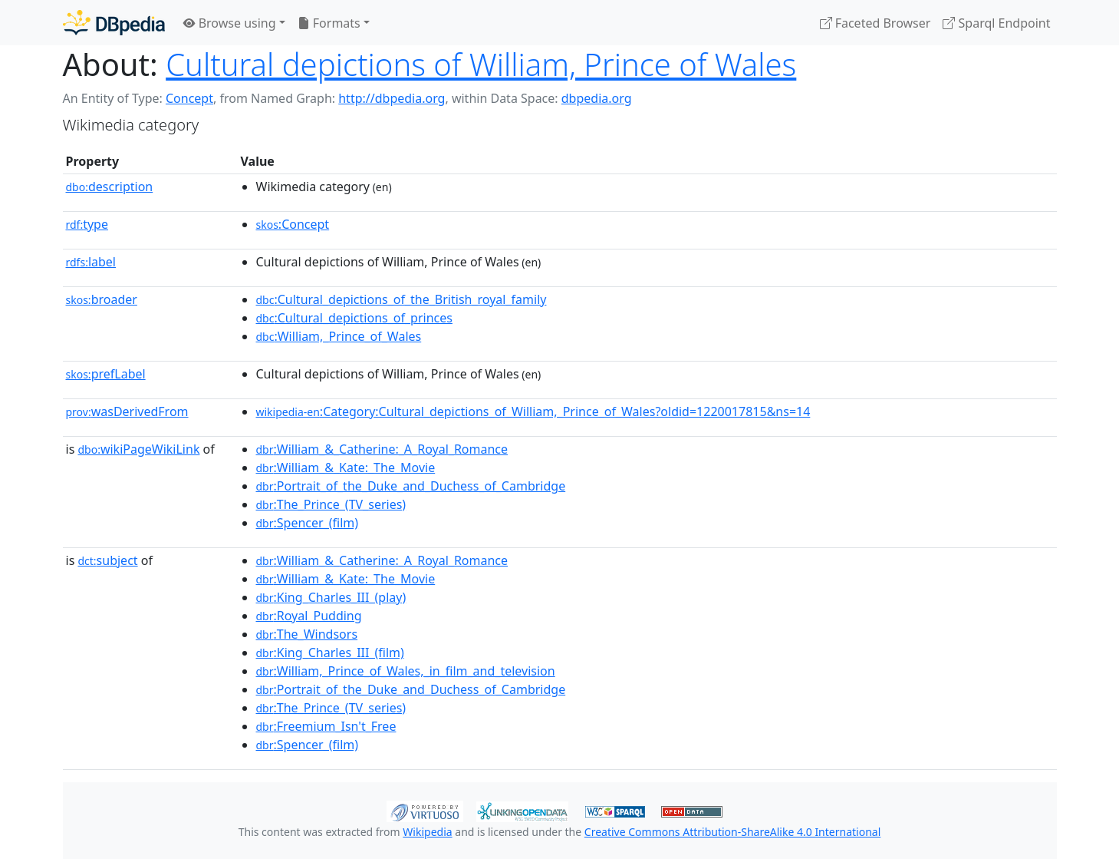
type (87, 224)
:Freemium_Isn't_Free (326, 726)
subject (107, 560)
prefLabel (106, 373)
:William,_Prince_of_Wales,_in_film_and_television (405, 670)
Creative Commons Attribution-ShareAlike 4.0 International (732, 831)
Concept (189, 98)
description (109, 186)
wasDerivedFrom (127, 411)
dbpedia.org (596, 98)
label (91, 261)
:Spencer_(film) (307, 522)
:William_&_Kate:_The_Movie (346, 467)
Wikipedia (427, 831)
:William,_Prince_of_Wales (339, 336)
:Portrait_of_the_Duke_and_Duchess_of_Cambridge (411, 485)
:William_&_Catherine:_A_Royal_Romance (382, 449)
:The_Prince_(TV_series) (331, 504)
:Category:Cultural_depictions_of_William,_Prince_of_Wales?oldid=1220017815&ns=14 (533, 411)
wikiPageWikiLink (138, 449)
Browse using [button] (229, 23)
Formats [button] (329, 23)
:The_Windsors (307, 634)
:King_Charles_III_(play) (331, 597)
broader (101, 299)
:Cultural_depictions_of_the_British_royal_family (401, 299)
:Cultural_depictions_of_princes (354, 317)
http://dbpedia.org (391, 98)
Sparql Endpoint (996, 23)
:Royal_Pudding (309, 615)
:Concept (293, 224)
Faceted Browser (875, 23)
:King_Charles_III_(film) (330, 652)
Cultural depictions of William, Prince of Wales (481, 64)
